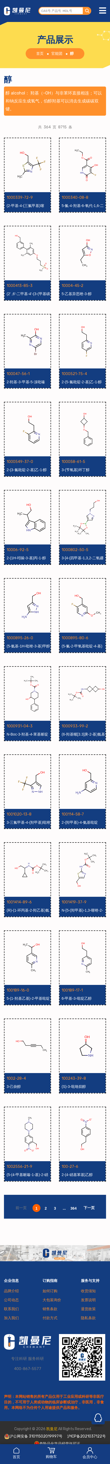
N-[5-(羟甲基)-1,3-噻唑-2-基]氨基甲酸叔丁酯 (82, 910)
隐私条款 (88, 1318)
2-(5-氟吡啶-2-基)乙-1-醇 (82, 382)
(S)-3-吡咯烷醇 (74, 1086)
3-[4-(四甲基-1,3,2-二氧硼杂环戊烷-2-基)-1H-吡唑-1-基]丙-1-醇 (83, 558)
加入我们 (11, 1318)
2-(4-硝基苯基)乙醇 (77, 1175)
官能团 (56, 53)
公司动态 (11, 1300)
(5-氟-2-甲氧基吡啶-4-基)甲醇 (82, 646)
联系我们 (11, 1309)
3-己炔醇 (14, 1086)
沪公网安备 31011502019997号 (33, 1436)
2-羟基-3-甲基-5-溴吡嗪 (26, 382)
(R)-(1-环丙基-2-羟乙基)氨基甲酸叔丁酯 (28, 910)
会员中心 (89, 1453)
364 (73, 1208)
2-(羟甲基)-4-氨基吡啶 (80, 822)
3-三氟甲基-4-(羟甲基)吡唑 (28, 822)
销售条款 (50, 1309)
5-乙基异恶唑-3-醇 (77, 294)
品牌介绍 (11, 1291)
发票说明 (88, 1300)
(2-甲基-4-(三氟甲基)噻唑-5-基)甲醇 (25, 206)
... (64, 1208)
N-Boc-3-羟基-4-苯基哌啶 (27, 734)
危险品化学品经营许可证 (57, 1444)
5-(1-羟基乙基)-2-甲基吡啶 (28, 998)
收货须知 (88, 1291)
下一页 (89, 1208)
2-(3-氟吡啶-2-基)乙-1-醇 (27, 470)
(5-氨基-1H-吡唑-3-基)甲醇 (28, 646)
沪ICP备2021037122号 (86, 1436)
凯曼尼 (51, 1429)
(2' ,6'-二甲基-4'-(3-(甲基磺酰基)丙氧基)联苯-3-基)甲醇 (28, 294)
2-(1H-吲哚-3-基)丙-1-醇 (26, 558)
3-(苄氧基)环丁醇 (76, 470)
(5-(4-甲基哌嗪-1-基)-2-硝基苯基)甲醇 (27, 1175)
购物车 (51, 1453)
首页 (16, 1453)
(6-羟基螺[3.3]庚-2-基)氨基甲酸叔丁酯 (83, 734)
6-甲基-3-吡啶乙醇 (77, 998)
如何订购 (50, 1291)
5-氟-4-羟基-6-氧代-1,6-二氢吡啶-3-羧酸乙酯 (83, 206)
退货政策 (88, 1309)
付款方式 (50, 1318)
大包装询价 (52, 1300)
